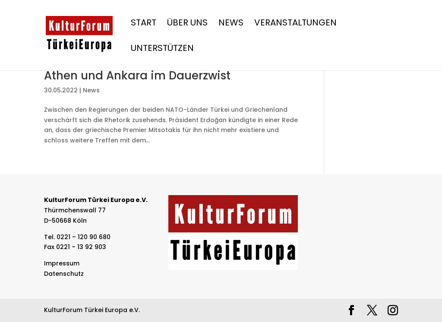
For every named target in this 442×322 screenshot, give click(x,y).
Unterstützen (162, 49)
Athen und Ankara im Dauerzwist (137, 75)
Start (143, 23)
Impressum (61, 263)
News (230, 23)
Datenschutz (64, 273)
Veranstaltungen (295, 23)
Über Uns (187, 23)
